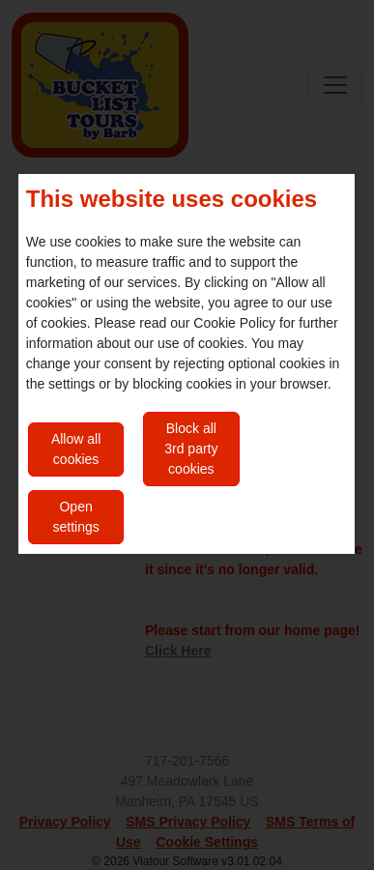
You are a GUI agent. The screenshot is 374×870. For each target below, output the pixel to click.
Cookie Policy (234, 323)
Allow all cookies (76, 449)
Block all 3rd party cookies (190, 448)
